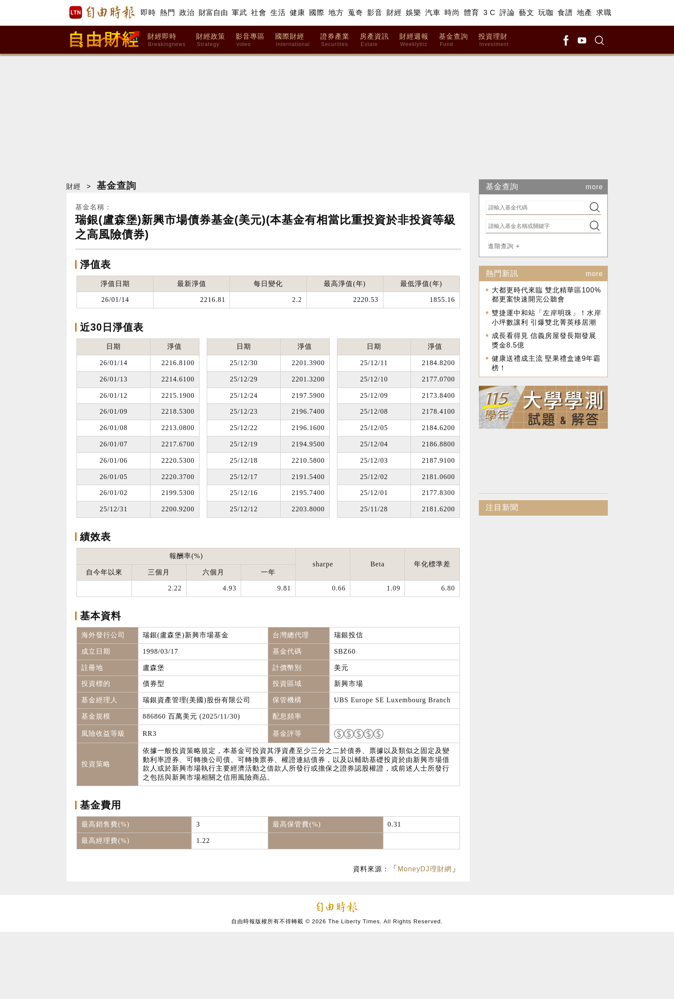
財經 (393, 13)
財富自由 (213, 13)
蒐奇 (355, 13)
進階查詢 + (504, 246)
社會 (258, 13)
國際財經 (292, 40)
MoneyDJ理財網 (425, 869)
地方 (335, 13)
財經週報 (414, 40)
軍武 (239, 13)
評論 (507, 13)
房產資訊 (374, 40)
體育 (471, 13)
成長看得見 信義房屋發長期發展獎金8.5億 (544, 340)
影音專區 (250, 40)
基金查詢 (453, 40)
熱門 (167, 13)
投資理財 (493, 40)
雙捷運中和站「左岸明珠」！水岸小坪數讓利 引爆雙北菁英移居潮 (546, 317)
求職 (603, 13)
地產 (584, 13)
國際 (316, 13)
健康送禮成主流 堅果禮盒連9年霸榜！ (546, 363)
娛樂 (413, 13)
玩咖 (545, 13)
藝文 (526, 13)
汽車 (432, 13)
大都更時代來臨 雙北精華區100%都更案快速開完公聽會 (546, 294)
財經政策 (210, 40)
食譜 (565, 13)
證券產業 (334, 40)
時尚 (452, 13)
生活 (277, 13)
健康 (297, 13)
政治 (186, 13)
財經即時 (166, 40)
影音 (374, 13)
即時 (148, 13)
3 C (489, 13)
